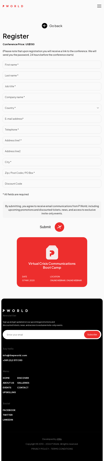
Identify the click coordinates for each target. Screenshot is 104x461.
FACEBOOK (9, 410)
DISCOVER (23, 377)
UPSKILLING (9, 392)
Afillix (59, 439)
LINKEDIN (8, 419)
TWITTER (8, 414)
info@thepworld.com (15, 355)
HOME (6, 377)
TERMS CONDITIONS (62, 448)
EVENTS (7, 387)
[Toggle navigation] (99, 6)
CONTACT (22, 387)
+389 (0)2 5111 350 (12, 360)
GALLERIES (23, 382)
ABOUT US (8, 382)
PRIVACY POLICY (40, 448)
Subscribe (92, 334)
